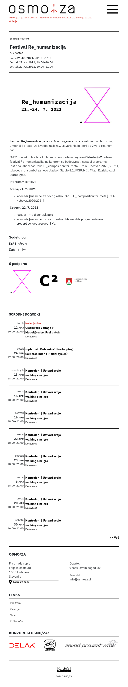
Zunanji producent (19, 39)
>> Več (114, 537)
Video (13, 615)
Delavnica (31, 336)
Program (15, 603)
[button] (64, 107)
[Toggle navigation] (112, 9)
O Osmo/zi (16, 621)
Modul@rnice (33, 323)
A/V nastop (16, 53)
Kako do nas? (21, 582)
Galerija (15, 609)
